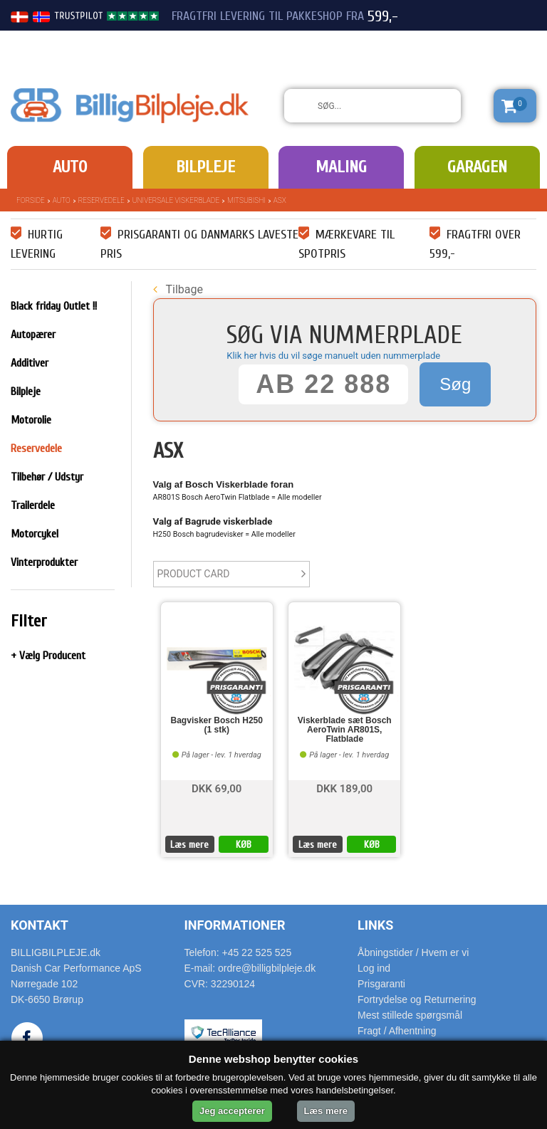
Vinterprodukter (44, 562)
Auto (70, 167)
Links (375, 925)
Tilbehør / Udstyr (47, 477)
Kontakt (39, 925)
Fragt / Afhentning (397, 1030)
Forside (30, 200)
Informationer (235, 925)
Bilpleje (205, 167)
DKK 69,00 (216, 787)
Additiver (29, 363)
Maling (341, 167)
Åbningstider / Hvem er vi (413, 952)
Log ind (374, 968)
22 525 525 (457, 41)
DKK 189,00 (344, 787)
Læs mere (189, 845)
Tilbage (178, 289)
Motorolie (31, 420)
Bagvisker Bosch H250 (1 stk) (217, 725)
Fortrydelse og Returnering (417, 999)
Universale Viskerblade (175, 200)
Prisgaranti (381, 983)
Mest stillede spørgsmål (410, 1015)
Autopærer (33, 334)
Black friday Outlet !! (54, 306)
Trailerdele (33, 505)
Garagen (477, 167)
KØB (243, 845)
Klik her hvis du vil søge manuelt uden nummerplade (333, 355)
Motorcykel (34, 533)
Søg (455, 384)
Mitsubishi (246, 200)
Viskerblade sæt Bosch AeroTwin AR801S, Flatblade (345, 730)
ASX (280, 200)
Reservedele (101, 200)
